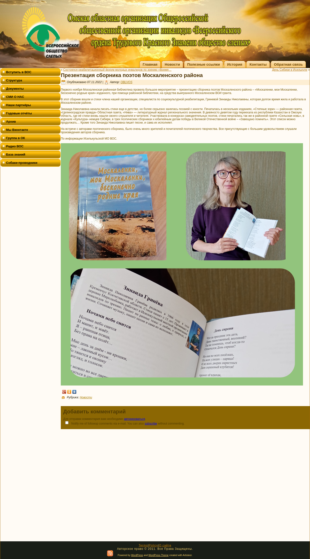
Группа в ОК (15, 138)
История (234, 64)
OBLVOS (126, 82)
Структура (14, 80)
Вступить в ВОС (18, 72)
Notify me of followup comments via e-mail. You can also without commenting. (124, 423)
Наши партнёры (18, 105)
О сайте (165, 545)
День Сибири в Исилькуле (289, 69)
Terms (143, 545)
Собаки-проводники (21, 163)
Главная (150, 64)
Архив (11, 121)
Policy (153, 545)
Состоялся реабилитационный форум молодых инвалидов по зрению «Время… (117, 69)
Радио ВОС (14, 146)
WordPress (137, 555)
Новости (172, 64)
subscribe (151, 423)
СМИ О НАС (15, 97)
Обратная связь (288, 64)
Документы (15, 88)
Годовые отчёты (19, 113)
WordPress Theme (158, 555)
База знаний (15, 154)
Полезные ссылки (203, 64)
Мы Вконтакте (17, 130)
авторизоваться (134, 419)
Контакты (258, 64)
